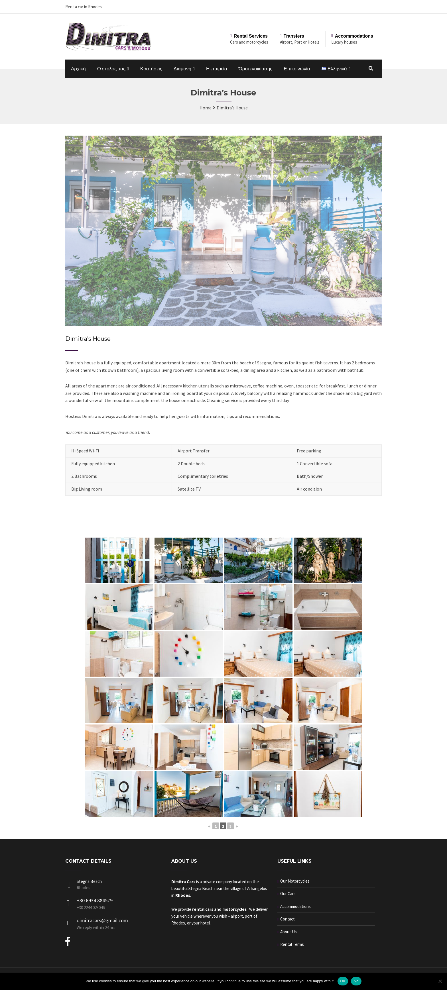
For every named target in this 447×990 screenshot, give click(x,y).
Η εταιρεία (216, 69)
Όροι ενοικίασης (256, 69)
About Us (288, 931)
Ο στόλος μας (111, 69)
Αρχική (78, 69)
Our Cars (288, 893)
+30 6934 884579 (95, 900)
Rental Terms (292, 944)
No (356, 981)
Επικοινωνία (297, 69)
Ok (342, 981)
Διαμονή (182, 69)
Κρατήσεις (151, 69)
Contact (287, 919)
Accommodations (295, 906)
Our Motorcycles (295, 881)
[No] (440, 981)
